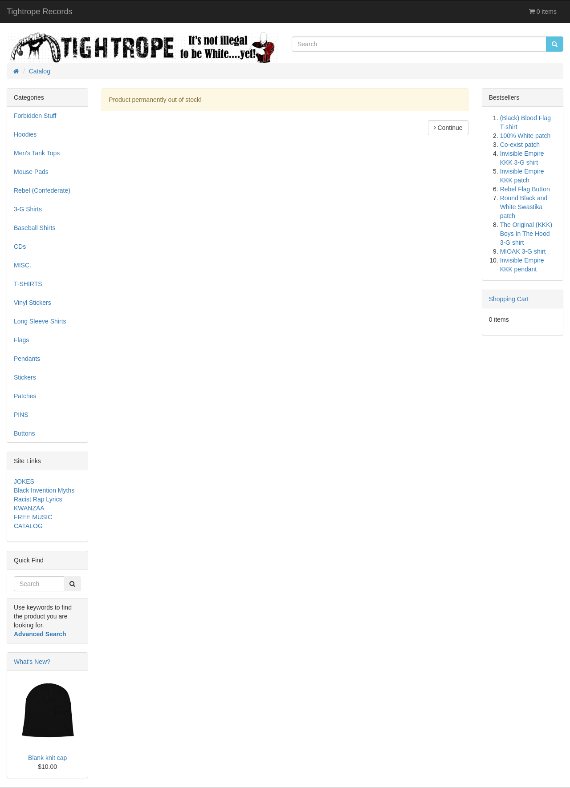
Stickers (25, 377)
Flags (21, 339)
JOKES (24, 481)
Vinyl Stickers (32, 302)
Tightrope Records (39, 11)
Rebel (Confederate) (42, 190)
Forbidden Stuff (35, 115)
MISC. (22, 265)
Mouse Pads (31, 171)
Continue (448, 127)
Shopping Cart (509, 299)
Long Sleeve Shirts (40, 321)
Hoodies (25, 134)
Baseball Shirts (34, 227)
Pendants (27, 358)
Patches (25, 396)
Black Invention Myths (44, 490)
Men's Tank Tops (37, 153)
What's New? (32, 661)
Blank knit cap (47, 757)
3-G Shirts (28, 209)
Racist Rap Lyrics (38, 499)
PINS (21, 414)
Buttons (24, 433)
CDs (20, 246)
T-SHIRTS (28, 283)
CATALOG (28, 525)
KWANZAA (29, 508)
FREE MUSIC (33, 517)
